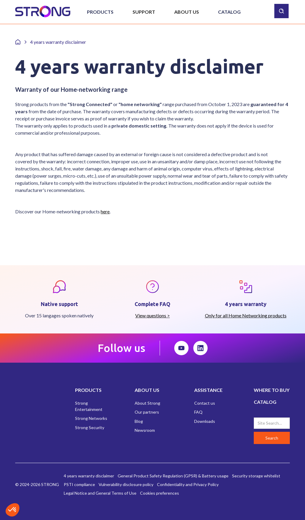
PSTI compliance (79, 484)
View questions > (152, 315)
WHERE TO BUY (272, 390)
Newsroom (145, 430)
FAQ (198, 412)
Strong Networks (91, 418)
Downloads (204, 421)
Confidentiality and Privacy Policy (188, 484)
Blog (139, 421)
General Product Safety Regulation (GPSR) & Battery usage (173, 475)
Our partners (147, 412)
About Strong (147, 403)
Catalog (229, 12)
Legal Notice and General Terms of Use (100, 493)
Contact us (204, 403)
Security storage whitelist (256, 475)
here (105, 211)
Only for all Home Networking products (246, 315)
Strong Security (89, 427)
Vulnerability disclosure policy (126, 484)
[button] (100, 12)
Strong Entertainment (88, 406)
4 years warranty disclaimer (89, 475)
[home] (42, 11)
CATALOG (265, 402)
